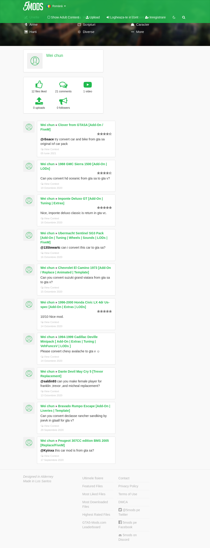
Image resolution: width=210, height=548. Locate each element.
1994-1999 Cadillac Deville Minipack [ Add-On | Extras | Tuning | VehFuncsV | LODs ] (69, 341)
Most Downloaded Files (95, 504)
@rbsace (47, 139)
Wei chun (54, 55)
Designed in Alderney (38, 476)
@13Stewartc (51, 247)
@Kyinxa (47, 450)
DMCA (123, 502)
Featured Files (92, 486)
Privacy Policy (128, 486)
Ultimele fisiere (92, 478)
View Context (50, 149)
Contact (123, 478)
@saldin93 (48, 381)
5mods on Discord (127, 537)
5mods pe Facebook (127, 524)
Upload (93, 17)
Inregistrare (155, 17)
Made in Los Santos (37, 481)
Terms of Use (127, 494)
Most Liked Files (93, 494)
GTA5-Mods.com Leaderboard (94, 525)
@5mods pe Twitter (129, 512)
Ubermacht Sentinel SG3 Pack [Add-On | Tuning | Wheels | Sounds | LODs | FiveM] (74, 237)
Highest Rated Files (96, 514)
